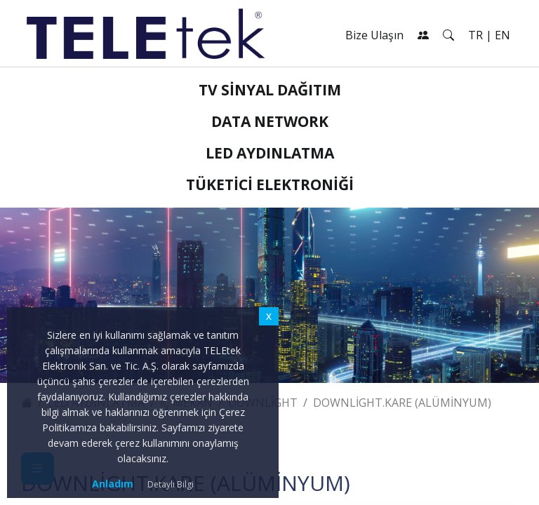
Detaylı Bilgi (170, 484)
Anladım (112, 483)
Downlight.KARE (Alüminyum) (402, 402)
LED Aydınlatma (270, 153)
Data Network (269, 121)
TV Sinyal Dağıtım (270, 90)
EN (502, 35)
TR (475, 35)
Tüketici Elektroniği (270, 184)
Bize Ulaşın (374, 35)
